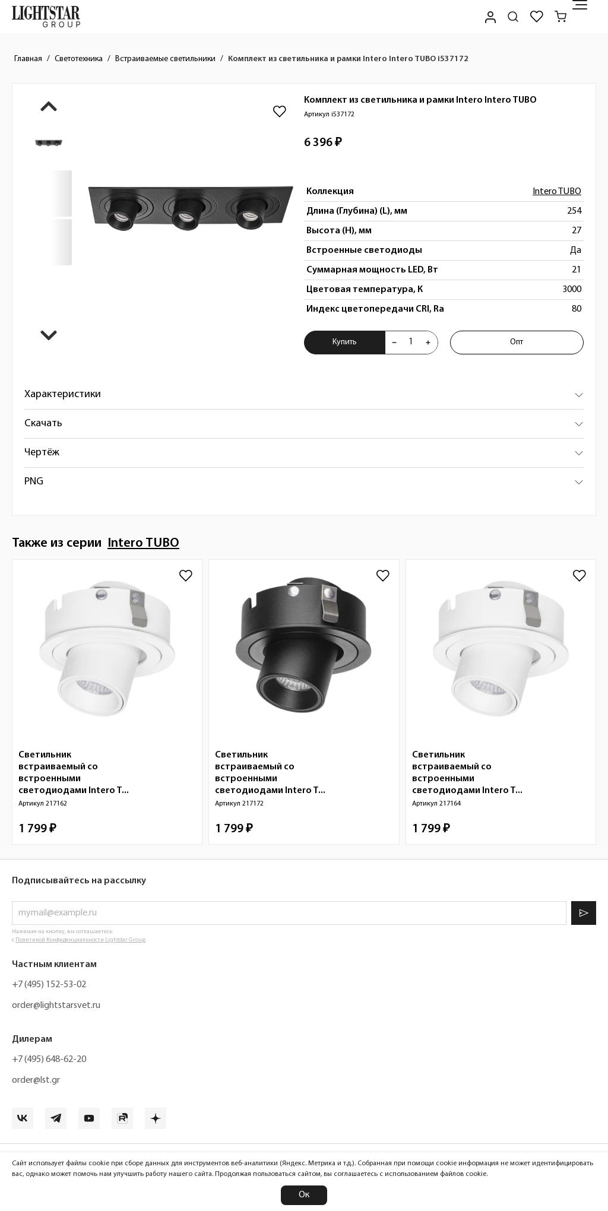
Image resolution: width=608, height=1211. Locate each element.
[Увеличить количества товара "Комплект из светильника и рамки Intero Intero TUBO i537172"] (428, 342)
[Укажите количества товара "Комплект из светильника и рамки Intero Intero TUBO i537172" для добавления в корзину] (411, 342)
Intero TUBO (557, 191)
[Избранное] (537, 16)
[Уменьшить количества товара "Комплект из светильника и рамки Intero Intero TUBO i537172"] (394, 342)
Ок (304, 1195)
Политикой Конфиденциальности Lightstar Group (80, 940)
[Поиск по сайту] (513, 16)
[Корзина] (560, 16)
